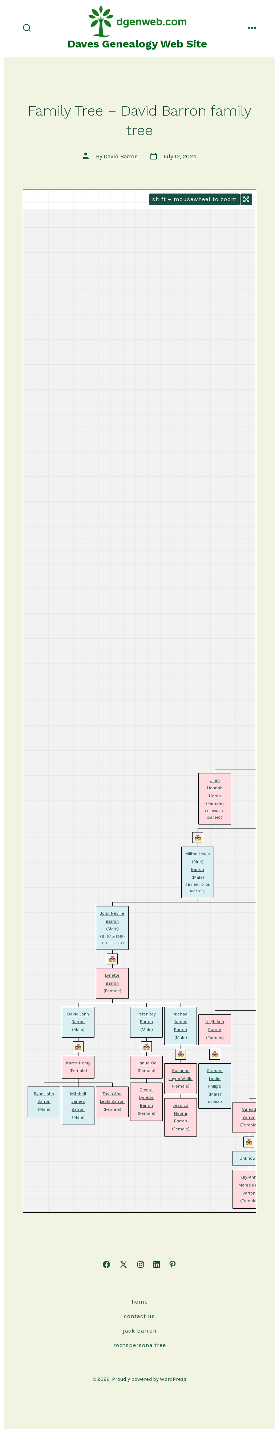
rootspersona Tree (139, 1345)
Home (140, 1301)
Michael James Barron (181, 1022)
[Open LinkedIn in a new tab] (156, 1264)
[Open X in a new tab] (123, 1264)
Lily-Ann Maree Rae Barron (249, 1185)
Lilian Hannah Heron (215, 788)
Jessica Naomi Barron (181, 1113)
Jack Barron (140, 1330)
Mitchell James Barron (78, 1101)
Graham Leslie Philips (215, 1078)
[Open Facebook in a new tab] (106, 1264)
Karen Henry (78, 1063)
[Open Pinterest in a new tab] (172, 1264)
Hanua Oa (147, 1063)
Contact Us (139, 1316)
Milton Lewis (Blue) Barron (197, 861)
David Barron (121, 156)
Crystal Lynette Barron (146, 1097)
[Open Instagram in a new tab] (140, 1264)
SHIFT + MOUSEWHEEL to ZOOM (194, 199)
